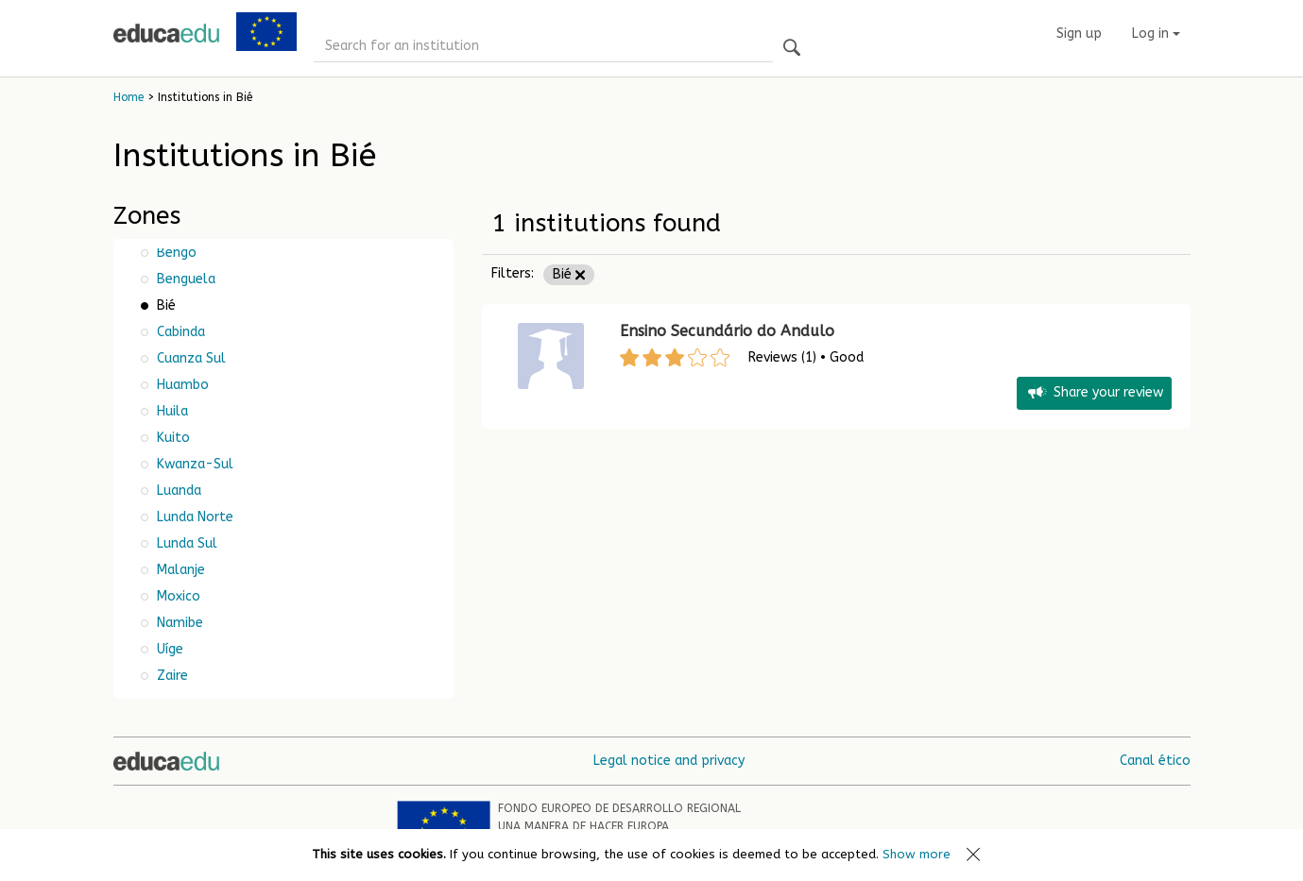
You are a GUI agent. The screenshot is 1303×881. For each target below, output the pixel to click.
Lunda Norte (193, 517)
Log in (1156, 33)
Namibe (178, 623)
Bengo (175, 253)
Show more (917, 854)
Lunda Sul (185, 543)
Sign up (1079, 33)
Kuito (171, 438)
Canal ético (1155, 761)
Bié (569, 274)
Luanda (177, 491)
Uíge (168, 649)
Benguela (184, 279)
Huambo (181, 385)
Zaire (170, 676)
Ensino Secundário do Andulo (727, 331)
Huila (170, 411)
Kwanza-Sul (193, 464)
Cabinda (179, 332)
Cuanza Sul (189, 358)
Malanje (179, 570)
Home (128, 97)
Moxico (176, 596)
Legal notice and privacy (669, 761)
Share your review (1094, 393)
